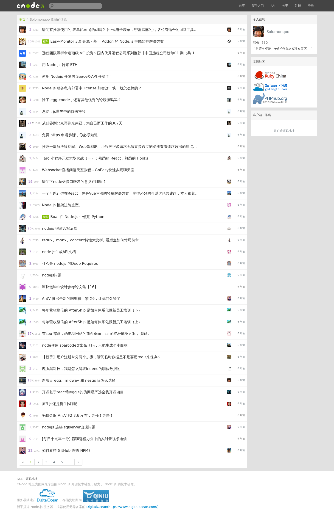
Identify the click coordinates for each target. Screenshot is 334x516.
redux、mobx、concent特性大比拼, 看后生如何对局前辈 (90, 240)
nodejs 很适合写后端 (59, 228)
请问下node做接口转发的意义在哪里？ (74, 181)
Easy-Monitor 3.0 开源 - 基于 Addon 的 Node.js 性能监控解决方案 (107, 41)
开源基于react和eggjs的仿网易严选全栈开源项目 (83, 392)
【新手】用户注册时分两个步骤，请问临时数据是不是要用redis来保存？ (101, 357)
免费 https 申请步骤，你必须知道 (70, 135)
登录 (311, 5)
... (70, 462)
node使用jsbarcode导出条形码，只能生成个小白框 (85, 345)
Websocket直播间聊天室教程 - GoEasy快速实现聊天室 (88, 170)
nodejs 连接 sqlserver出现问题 (68, 427)
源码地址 (31, 478)
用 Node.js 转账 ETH (60, 65)
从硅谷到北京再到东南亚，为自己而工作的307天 (82, 123)
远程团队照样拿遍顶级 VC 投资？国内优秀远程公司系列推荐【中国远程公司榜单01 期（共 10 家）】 (121, 53)
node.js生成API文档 (59, 252)
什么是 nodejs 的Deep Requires (70, 263)
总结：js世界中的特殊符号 (63, 111)
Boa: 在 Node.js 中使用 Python (77, 217)
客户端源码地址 (284, 130)
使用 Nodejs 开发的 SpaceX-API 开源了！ (77, 76)
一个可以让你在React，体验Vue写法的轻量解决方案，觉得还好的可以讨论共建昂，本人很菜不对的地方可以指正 (121, 193)
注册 (298, 5)
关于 (285, 5)
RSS (20, 478)
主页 (22, 19)
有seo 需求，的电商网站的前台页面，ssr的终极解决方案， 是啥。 (97, 333)
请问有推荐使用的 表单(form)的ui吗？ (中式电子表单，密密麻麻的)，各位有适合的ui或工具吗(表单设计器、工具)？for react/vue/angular (121, 30)
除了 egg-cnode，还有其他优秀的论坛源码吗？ (81, 100)
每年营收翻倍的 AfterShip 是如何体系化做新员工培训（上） (92, 322)
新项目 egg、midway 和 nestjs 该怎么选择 (78, 380)
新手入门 (258, 5)
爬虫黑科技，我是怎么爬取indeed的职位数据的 (81, 369)
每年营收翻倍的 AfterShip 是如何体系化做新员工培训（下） (92, 310)
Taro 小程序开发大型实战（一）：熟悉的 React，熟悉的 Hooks (95, 158)
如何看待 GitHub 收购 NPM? (66, 450)
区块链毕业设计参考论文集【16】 (70, 287)
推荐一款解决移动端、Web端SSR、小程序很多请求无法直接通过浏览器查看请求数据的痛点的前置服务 (121, 146)
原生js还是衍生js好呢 (59, 404)
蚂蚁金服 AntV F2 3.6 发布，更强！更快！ (77, 415)
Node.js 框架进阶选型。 (62, 205)
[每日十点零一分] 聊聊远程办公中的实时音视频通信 (84, 439)
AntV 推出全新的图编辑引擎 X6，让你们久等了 (81, 298)
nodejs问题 (52, 275)
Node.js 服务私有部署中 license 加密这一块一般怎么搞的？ (92, 88)
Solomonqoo (278, 32)
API (273, 5)
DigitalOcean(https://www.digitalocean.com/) (122, 507)
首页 (242, 5)
